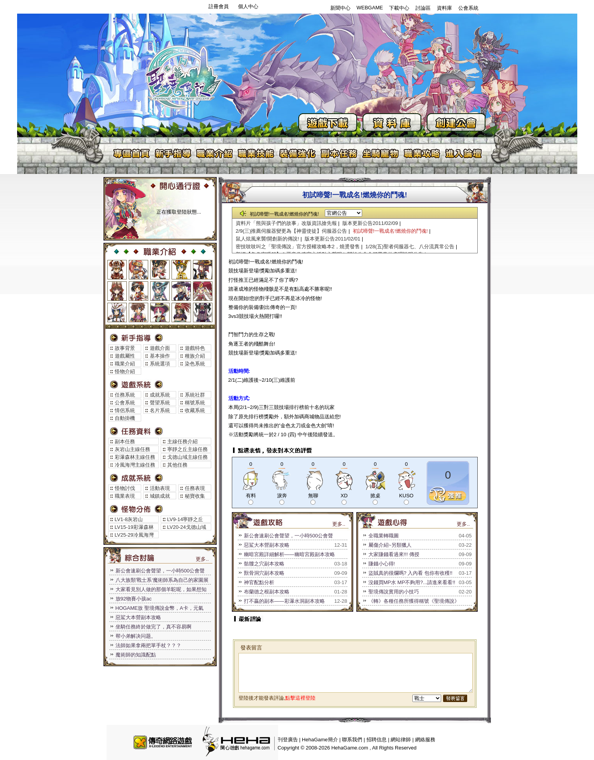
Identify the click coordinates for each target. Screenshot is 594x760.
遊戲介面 (160, 348)
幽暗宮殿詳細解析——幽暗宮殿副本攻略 (289, 554)
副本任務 (339, 153)
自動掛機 (125, 418)
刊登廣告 (288, 739)
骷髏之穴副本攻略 (264, 564)
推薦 (448, 494)
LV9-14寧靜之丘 (185, 519)
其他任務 (177, 465)
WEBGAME (370, 8)
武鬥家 (138, 291)
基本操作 (160, 356)
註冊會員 (219, 6)
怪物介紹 (125, 371)
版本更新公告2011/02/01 (332, 239)
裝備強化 (298, 153)
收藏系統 (195, 410)
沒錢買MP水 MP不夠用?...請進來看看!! (412, 582)
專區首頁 (131, 153)
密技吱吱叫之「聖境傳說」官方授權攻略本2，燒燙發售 (298, 246)
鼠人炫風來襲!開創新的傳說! (267, 239)
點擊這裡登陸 (300, 698)
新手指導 (173, 153)
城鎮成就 (160, 496)
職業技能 (256, 153)
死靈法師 (202, 312)
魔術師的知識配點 (136, 655)
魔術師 (202, 269)
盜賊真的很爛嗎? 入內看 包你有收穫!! (410, 573)
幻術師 (202, 291)
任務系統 (125, 395)
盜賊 (138, 269)
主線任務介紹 (182, 441)
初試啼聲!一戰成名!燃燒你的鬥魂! (390, 231)
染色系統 (195, 364)
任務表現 (195, 488)
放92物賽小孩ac (134, 599)
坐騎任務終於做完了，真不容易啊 (153, 627)
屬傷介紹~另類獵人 (390, 545)
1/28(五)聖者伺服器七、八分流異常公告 (409, 246)
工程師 (160, 291)
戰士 (117, 269)
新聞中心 (340, 8)
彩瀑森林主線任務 (135, 457)
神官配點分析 (259, 582)
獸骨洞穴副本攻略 (264, 573)
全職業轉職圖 (383, 536)
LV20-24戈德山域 (186, 527)
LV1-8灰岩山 (129, 519)
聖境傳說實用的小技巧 (393, 592)
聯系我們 (352, 739)
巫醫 (181, 312)
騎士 (117, 291)
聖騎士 (117, 312)
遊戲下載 (327, 122)
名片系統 (160, 410)
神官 (181, 269)
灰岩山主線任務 (132, 449)
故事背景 (125, 348)
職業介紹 (214, 153)
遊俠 (160, 312)
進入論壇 (464, 153)
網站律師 (401, 739)
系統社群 (195, 395)
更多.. (202, 559)
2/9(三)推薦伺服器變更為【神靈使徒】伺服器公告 (291, 231)
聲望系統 (160, 402)
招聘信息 (376, 739)
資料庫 (444, 8)
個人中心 (248, 6)
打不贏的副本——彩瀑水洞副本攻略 (284, 601)
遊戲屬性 (125, 356)
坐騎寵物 (381, 153)
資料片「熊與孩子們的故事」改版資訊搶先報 (286, 223)
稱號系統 (195, 402)
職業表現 (125, 496)
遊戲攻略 (422, 153)
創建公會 (456, 122)
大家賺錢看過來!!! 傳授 (393, 554)
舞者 (138, 312)
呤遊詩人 (181, 291)
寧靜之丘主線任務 (187, 449)
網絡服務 (425, 739)
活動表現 (160, 488)
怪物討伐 (125, 488)
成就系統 (160, 395)
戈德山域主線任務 (187, 457)
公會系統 (468, 8)
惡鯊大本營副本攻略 (138, 617)
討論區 (423, 8)
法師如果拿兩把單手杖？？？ (148, 645)
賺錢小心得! (381, 564)
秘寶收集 (195, 496)
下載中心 (399, 8)
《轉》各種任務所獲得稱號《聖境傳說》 (413, 601)
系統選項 (160, 364)
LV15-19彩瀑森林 (134, 527)
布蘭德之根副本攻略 (266, 592)
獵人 (160, 269)
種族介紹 (195, 356)
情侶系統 (125, 410)
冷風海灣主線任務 (135, 465)
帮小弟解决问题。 (136, 636)
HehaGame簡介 (320, 739)
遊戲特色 (195, 348)
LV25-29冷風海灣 (134, 535)
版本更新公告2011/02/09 (370, 223)
